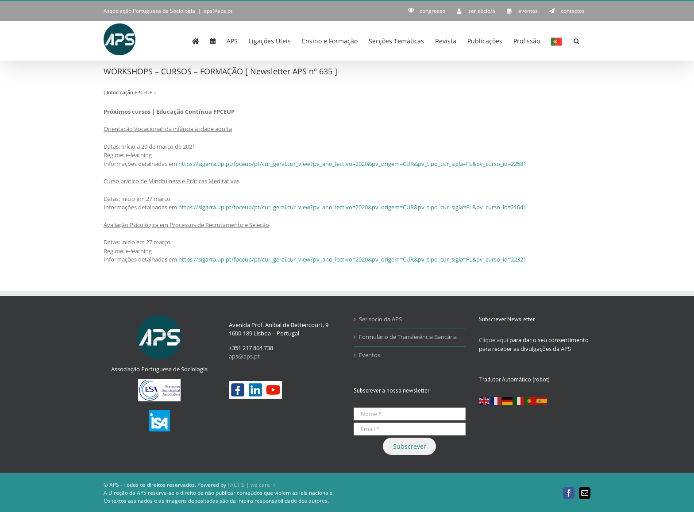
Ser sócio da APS (380, 319)
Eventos (369, 355)
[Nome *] (410, 414)
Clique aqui (493, 340)
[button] (576, 40)
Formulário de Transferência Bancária (408, 337)
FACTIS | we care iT (251, 485)
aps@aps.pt (218, 11)
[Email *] (410, 429)
